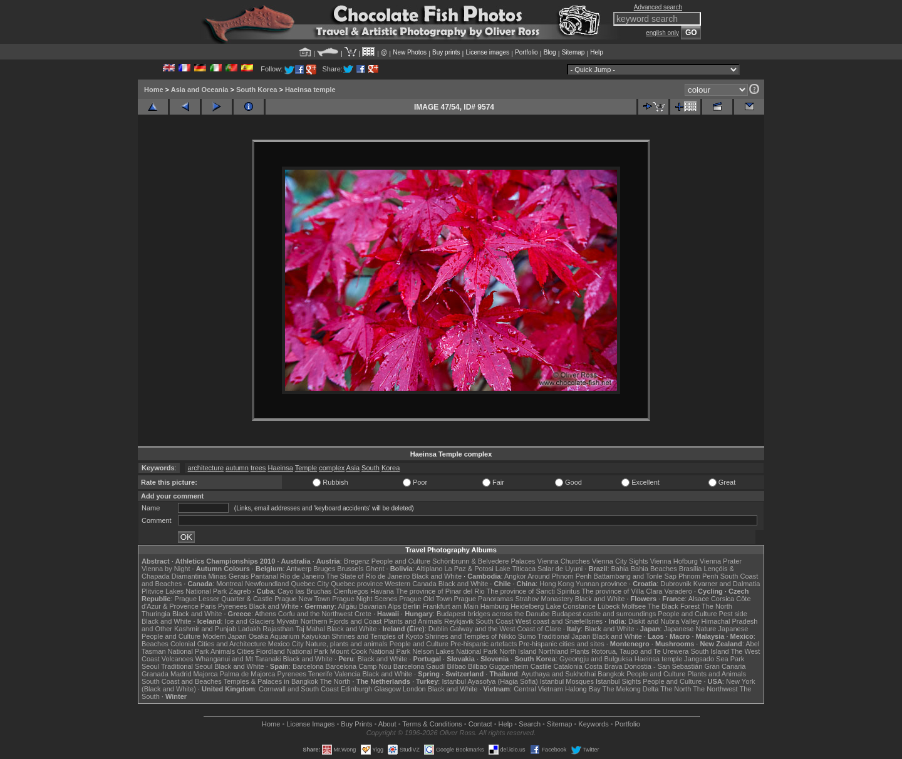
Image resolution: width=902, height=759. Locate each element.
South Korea (256, 89)
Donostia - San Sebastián (664, 666)
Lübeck (608, 606)
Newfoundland (267, 583)
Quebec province (357, 583)
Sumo (527, 636)
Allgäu (347, 606)
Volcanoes (178, 659)
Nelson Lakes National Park (454, 651)
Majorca (206, 674)
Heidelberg (527, 606)
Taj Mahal (310, 628)
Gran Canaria (724, 666)
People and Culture (400, 561)
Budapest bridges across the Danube (493, 613)
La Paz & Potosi (469, 568)
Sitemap (573, 52)
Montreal (229, 583)
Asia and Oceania (200, 89)
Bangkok (611, 674)
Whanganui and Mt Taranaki (238, 659)
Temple (306, 468)
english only (662, 32)
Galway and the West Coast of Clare (505, 628)
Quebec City (310, 583)
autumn (237, 468)
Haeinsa (280, 468)
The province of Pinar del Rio (440, 591)
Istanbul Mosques (567, 681)
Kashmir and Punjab (205, 628)
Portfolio (526, 52)
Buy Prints (356, 724)
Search (530, 724)
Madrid (181, 674)
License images (487, 52)
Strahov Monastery (544, 598)
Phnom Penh (698, 576)
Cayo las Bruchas (304, 591)
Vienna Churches (563, 561)
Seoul (150, 666)
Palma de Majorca (248, 674)
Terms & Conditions (432, 724)
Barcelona (308, 666)
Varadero (678, 591)
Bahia (620, 568)
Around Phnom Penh (559, 576)
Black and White (437, 576)
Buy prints (446, 52)
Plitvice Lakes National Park (184, 591)
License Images (310, 724)
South (370, 468)
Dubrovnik (676, 583)
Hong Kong (556, 583)
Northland (554, 651)
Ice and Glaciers (249, 621)
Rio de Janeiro (302, 576)
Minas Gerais (228, 576)
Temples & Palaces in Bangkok (271, 681)
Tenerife (320, 674)
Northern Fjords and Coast (341, 621)
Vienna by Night (166, 568)
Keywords (593, 724)
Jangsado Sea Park (714, 659)
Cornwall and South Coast (299, 689)
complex (332, 468)
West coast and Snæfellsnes (559, 621)
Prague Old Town (425, 598)
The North (717, 606)
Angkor (515, 576)
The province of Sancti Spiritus (533, 591)
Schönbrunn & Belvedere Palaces (484, 561)
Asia (353, 468)
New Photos (410, 52)
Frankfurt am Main (451, 606)
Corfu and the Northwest (315, 613)
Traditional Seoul (186, 666)
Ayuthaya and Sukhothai (558, 674)
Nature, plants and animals (347, 644)
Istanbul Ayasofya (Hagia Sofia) (489, 681)
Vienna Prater (721, 561)
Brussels (350, 568)
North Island (517, 651)
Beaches (155, 644)
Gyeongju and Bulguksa (596, 659)
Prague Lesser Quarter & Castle (224, 598)
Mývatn (287, 621)
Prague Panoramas (484, 598)
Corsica (722, 598)
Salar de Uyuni (560, 568)
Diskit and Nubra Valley (664, 621)
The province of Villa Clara (622, 591)
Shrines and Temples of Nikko (470, 636)
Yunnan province (601, 583)
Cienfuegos (350, 591)
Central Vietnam (538, 689)
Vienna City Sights (620, 561)
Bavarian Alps (380, 606)
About (387, 724)
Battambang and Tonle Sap (634, 576)
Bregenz (357, 561)
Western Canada (410, 583)
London (414, 689)
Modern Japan (224, 636)
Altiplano (429, 568)
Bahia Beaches (654, 568)
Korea (390, 468)
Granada (155, 674)
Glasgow (387, 689)
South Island (710, 651)
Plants (579, 651)
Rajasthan (278, 628)
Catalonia (567, 666)
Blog (550, 52)
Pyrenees (232, 606)
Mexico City (286, 644)
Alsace (698, 598)
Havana (382, 591)
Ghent (375, 568)
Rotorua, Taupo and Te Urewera (640, 651)
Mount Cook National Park (370, 651)
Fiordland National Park (292, 651)
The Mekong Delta (631, 689)
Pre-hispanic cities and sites (561, 644)
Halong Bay (583, 689)
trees (258, 468)
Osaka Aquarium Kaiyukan (289, 636)
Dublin (438, 628)
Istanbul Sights (618, 681)
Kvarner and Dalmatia (726, 583)
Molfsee (634, 606)
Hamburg (494, 606)
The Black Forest (674, 606)
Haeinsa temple (310, 89)
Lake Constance (571, 606)
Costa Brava (603, 666)
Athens (265, 613)
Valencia (347, 674)
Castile (541, 666)
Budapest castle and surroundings (604, 613)
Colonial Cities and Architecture (218, 644)
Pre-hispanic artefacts (483, 644)
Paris (208, 606)
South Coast (494, 621)
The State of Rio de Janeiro (368, 576)
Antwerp (298, 568)
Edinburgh (356, 689)
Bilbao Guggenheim (498, 666)
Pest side (733, 613)
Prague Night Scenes (364, 598)
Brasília (690, 568)
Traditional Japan (563, 636)
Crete (363, 613)
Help (596, 52)
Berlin (411, 606)
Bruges (324, 568)
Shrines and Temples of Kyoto (377, 636)
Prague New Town (302, 598)
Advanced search (658, 7)
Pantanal (264, 576)
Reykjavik (459, 621)
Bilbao (456, 666)
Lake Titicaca (515, 568)
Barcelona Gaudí (419, 666)
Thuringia (156, 613)
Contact (480, 724)
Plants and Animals (412, 621)
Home (153, 89)
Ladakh (249, 628)
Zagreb (240, 591)
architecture (206, 468)
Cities (245, 651)
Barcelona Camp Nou (358, 666)
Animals (222, 651)
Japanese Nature (690, 628)
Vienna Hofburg (674, 561)
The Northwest (715, 689)
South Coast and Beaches (182, 681)
